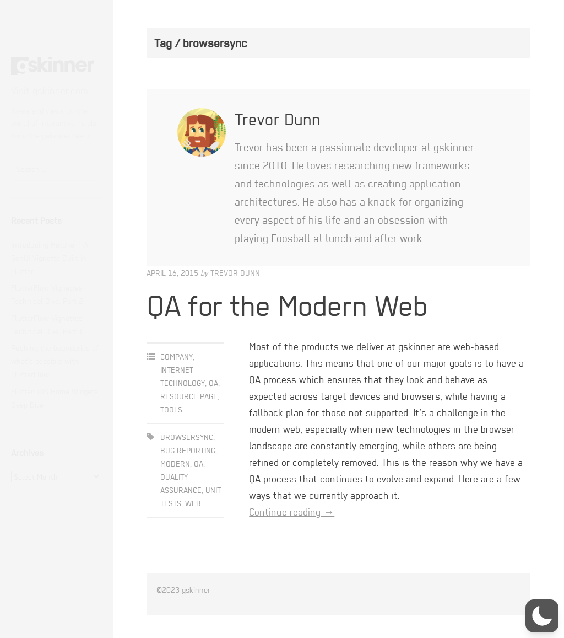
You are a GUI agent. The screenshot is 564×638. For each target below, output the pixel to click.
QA (213, 383)
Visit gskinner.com (49, 90)
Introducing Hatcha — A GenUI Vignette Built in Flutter (49, 258)
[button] (541, 615)
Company (176, 356)
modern (175, 463)
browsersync (186, 437)
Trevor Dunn (235, 272)
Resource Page (189, 396)
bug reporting (187, 450)
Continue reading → (291, 512)
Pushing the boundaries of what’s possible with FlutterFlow (55, 361)
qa (198, 463)
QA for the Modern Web (287, 305)
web (193, 503)
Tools (171, 409)
